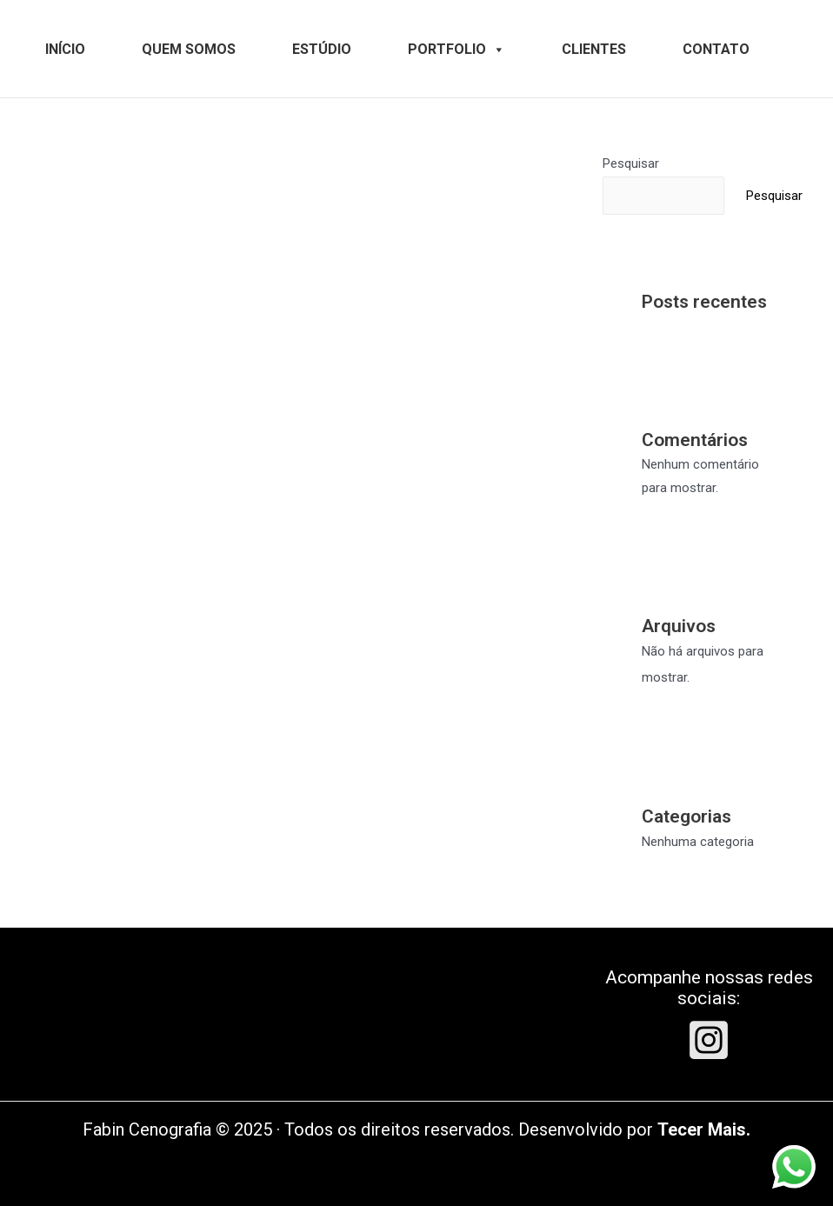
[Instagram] (708, 1040)
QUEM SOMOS (189, 49)
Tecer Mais (701, 1129)
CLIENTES (594, 49)
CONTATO (716, 49)
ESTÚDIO (321, 49)
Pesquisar (631, 163)
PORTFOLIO (456, 49)
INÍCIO (65, 49)
